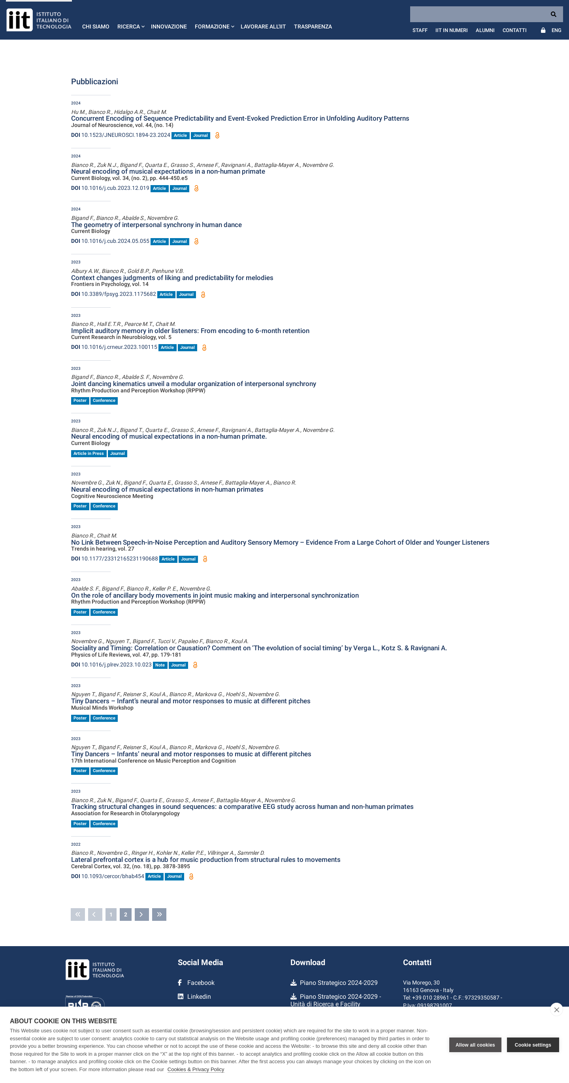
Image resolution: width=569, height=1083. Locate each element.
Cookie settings (533, 1045)
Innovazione (169, 26)
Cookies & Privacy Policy (196, 1069)
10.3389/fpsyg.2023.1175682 (113, 294)
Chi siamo (95, 26)
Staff (420, 30)
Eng (556, 30)
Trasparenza (313, 26)
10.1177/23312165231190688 (114, 558)
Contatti (515, 30)
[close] (556, 1009)
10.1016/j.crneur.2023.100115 (114, 347)
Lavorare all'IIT (263, 26)
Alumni (485, 30)
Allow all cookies (475, 1045)
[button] (130, 20)
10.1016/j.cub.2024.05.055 (110, 241)
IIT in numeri (451, 30)
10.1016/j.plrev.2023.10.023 (111, 664)
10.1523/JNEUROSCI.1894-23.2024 (120, 135)
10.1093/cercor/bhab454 (107, 876)
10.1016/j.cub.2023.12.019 (110, 188)
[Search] (486, 14)
